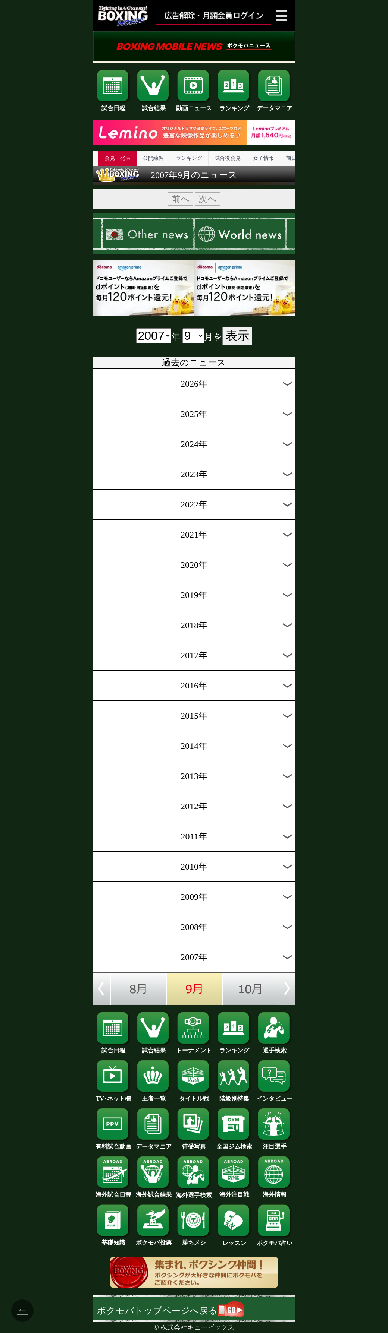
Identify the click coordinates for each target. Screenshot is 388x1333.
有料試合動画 (113, 1144)
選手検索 (274, 1048)
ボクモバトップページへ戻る (170, 1310)
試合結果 (153, 105)
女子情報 (263, 158)
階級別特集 (234, 1096)
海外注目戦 (234, 1192)
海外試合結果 (153, 1192)
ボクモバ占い (274, 1240)
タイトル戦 (194, 1096)
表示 (237, 335)
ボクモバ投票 (153, 1240)
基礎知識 (113, 1240)
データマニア (274, 105)
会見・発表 (117, 158)
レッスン (234, 1240)
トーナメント (194, 1048)
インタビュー (274, 1096)
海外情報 (274, 1192)
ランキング (234, 105)
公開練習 (153, 158)
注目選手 (274, 1144)
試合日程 (113, 105)
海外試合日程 (113, 1192)
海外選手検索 (194, 1192)
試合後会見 (228, 158)
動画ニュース (194, 105)
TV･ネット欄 (113, 1096)
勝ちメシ (194, 1240)
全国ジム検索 (234, 1144)
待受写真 (194, 1144)
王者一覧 (153, 1096)
